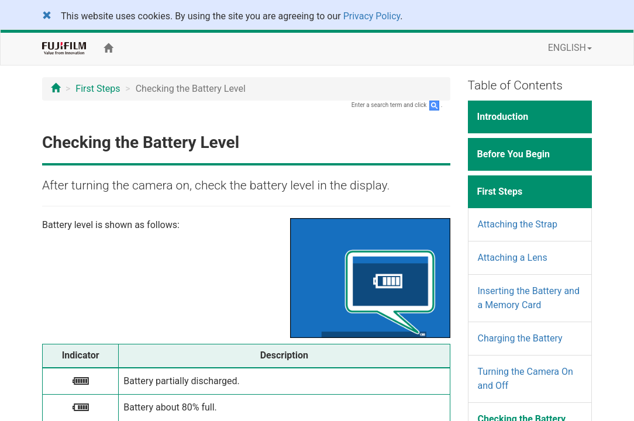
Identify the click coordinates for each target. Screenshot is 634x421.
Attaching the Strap (517, 224)
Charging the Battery (520, 338)
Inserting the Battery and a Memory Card (529, 297)
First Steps (97, 88)
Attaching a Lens (512, 257)
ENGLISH (570, 47)
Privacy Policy (372, 16)
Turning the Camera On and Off (525, 378)
